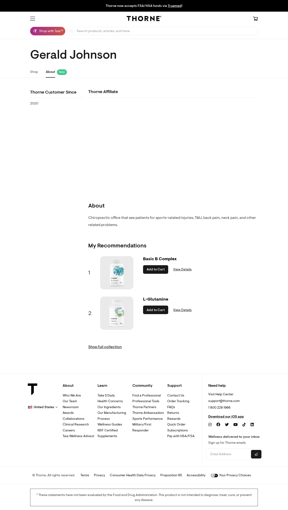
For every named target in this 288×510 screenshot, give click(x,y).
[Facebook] (218, 424)
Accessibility (196, 475)
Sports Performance (147, 419)
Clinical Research (76, 424)
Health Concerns (110, 401)
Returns (173, 413)
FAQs (171, 407)
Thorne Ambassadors (148, 413)
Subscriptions (177, 430)
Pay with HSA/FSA (181, 436)
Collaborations (73, 419)
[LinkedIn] (252, 424)
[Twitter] (227, 424)
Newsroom (71, 407)
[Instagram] (210, 424)
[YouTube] (235, 424)
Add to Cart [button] (156, 269)
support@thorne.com (224, 401)
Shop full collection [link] (105, 347)
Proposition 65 (171, 475)
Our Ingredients (109, 407)
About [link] (50, 72)
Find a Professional (146, 395)
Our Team (70, 401)
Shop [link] (34, 72)
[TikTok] (244, 424)
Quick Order (176, 424)
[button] (32, 19)
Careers (69, 430)
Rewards (174, 419)
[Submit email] (256, 454)
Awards (68, 413)
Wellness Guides (110, 424)
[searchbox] (162, 31)
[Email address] (227, 454)
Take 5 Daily (106, 395)
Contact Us (175, 395)
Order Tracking (178, 401)
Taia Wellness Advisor (78, 436)
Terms (84, 475)
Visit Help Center (220, 394)
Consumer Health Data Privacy (133, 475)
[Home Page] (144, 19)
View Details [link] (182, 269)
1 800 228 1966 (219, 408)
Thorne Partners (144, 407)
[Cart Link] (255, 19)
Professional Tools (145, 401)
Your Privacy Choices (231, 475)
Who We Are (72, 395)
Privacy (99, 475)
